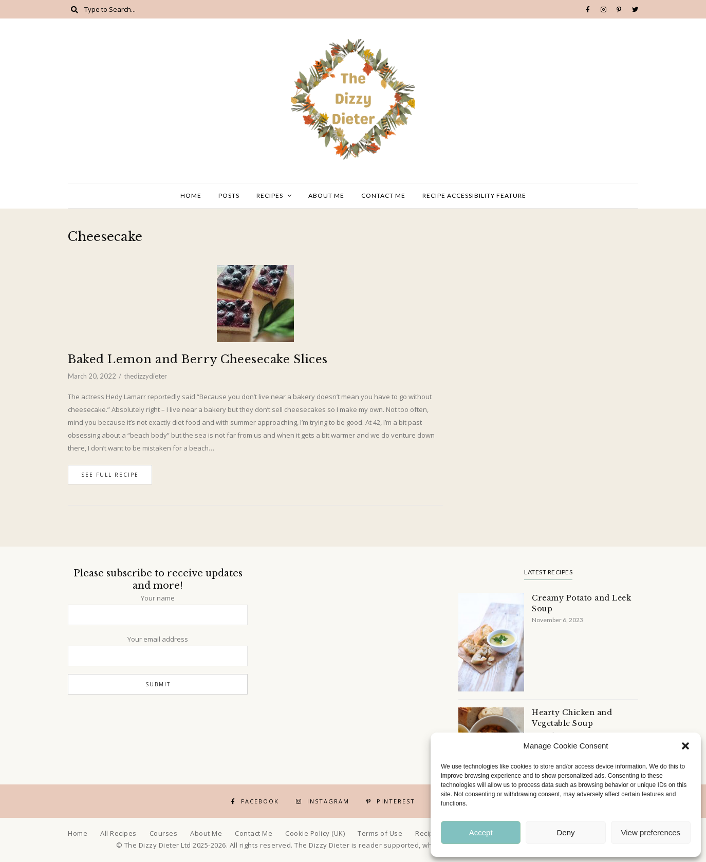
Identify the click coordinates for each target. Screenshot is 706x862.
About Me (326, 195)
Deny (565, 832)
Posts (228, 195)
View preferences (651, 832)
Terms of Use (380, 833)
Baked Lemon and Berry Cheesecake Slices (198, 359)
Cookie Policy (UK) (315, 833)
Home (190, 195)
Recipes (269, 195)
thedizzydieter (145, 376)
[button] (685, 746)
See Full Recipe (110, 474)
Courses (164, 833)
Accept (481, 832)
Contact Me (383, 195)
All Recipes (118, 833)
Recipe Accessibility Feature (474, 195)
